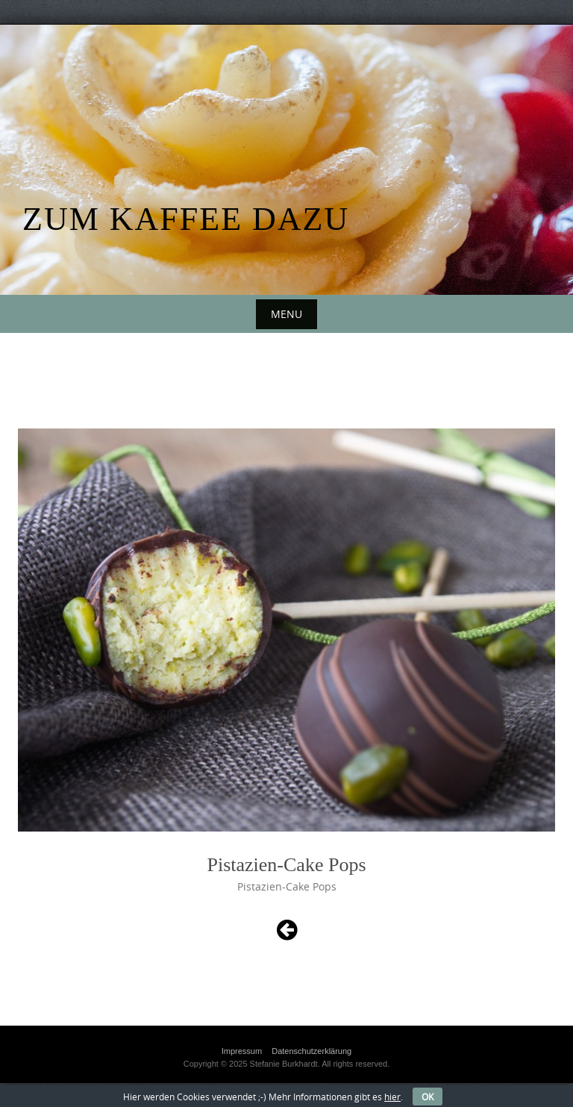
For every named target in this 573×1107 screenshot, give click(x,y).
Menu (286, 314)
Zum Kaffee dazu (185, 219)
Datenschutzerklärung (311, 1051)
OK (427, 1097)
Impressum (242, 1051)
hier (392, 1097)
